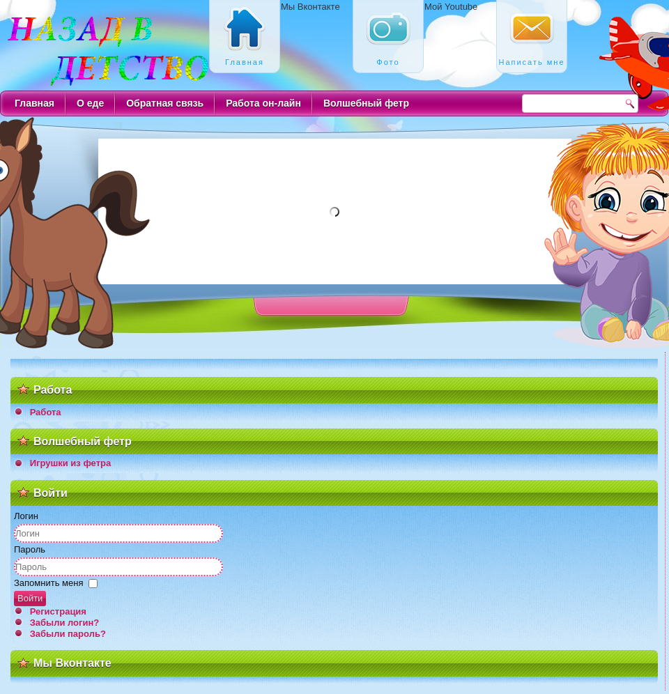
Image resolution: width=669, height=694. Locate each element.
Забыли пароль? (68, 634)
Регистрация (58, 611)
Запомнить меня (48, 583)
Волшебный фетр (366, 103)
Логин (26, 516)
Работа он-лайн (263, 103)
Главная (34, 103)
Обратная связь (164, 103)
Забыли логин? (65, 622)
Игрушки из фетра (71, 463)
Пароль (29, 549)
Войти (30, 598)
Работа (45, 412)
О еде (90, 103)
